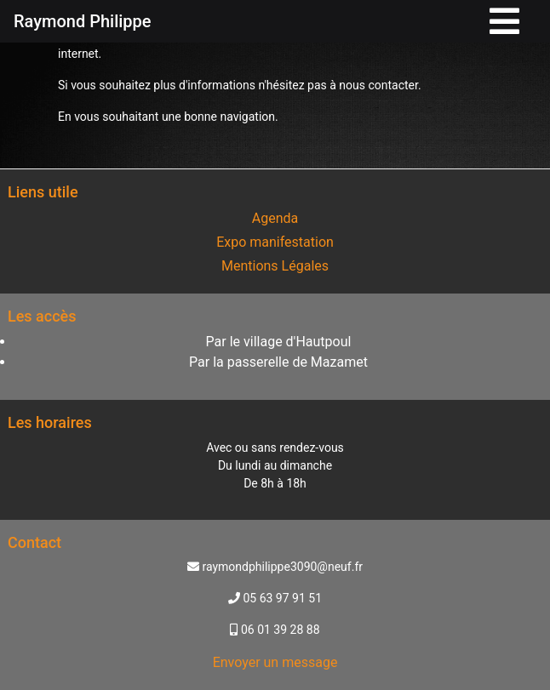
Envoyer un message (275, 662)
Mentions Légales (275, 266)
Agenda (275, 218)
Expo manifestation (275, 242)
